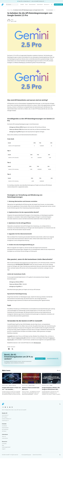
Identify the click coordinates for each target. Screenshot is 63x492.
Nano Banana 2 (5, 415)
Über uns (4, 436)
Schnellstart (4, 425)
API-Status (4, 431)
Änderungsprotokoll (6, 447)
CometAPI (9, 336)
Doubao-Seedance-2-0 (6, 418)
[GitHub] (12, 407)
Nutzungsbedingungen (26, 454)
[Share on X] (12, 349)
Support (3, 448)
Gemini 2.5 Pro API (20, 338)
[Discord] (10, 407)
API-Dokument (37, 342)
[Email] (3, 407)
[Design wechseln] (60, 404)
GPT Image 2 (4, 417)
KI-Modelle (4, 443)
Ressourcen (47, 4)
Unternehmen (5, 438)
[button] (12, 385)
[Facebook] (5, 407)
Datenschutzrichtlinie (37, 454)
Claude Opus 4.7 (5, 420)
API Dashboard (5, 429)
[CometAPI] (3, 4)
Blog (3, 445)
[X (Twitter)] (8, 407)
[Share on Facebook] (8, 349)
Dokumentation (5, 427)
